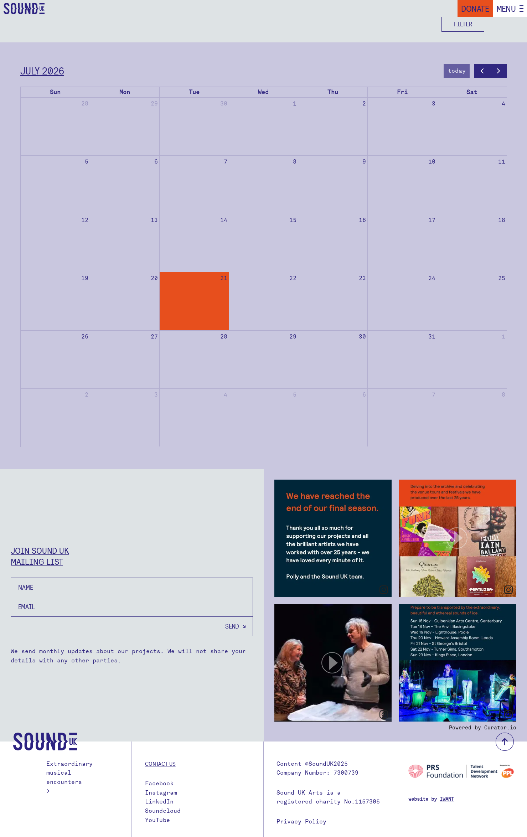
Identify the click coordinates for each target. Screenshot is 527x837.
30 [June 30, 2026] (223, 103)
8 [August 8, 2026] (503, 394)
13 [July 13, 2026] (154, 220)
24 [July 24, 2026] (431, 278)
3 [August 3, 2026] (156, 394)
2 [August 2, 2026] (86, 394)
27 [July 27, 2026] (154, 336)
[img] (333, 538)
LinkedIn (159, 801)
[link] (383, 589)
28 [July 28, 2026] (223, 336)
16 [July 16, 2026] (362, 220)
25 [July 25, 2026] (501, 278)
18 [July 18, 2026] (501, 220)
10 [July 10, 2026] (431, 161)
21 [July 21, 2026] (223, 278)
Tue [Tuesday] (194, 92)
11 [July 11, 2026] (501, 161)
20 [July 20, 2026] (154, 278)
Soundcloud (163, 811)
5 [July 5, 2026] (86, 161)
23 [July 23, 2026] (362, 278)
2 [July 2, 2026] (364, 103)
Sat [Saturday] (471, 92)
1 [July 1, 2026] (294, 103)
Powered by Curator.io (482, 727)
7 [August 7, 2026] (433, 394)
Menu (506, 8)
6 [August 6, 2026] (364, 394)
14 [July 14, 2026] (223, 220)
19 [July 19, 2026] (84, 278)
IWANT (447, 799)
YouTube (157, 820)
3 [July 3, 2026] (433, 103)
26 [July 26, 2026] (84, 336)
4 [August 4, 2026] (225, 394)
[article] (333, 538)
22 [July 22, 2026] (292, 278)
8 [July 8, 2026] (294, 161)
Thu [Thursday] (332, 92)
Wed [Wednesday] (263, 92)
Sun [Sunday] (55, 92)
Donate (475, 8)
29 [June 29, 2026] (154, 103)
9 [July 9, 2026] (364, 161)
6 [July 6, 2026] (156, 161)
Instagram (161, 792)
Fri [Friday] (402, 92)
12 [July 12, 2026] (84, 220)
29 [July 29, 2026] (292, 336)
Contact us (160, 763)
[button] (457, 538)
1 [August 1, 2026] (503, 336)
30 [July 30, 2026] (362, 336)
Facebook (159, 783)
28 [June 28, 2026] (84, 103)
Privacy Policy (301, 821)
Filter (463, 24)
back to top (505, 742)
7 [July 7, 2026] (225, 161)
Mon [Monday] (124, 92)
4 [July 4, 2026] (503, 103)
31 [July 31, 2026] (431, 336)
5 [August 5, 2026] (294, 394)
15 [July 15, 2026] (292, 220)
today (457, 70)
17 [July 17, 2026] (431, 220)
